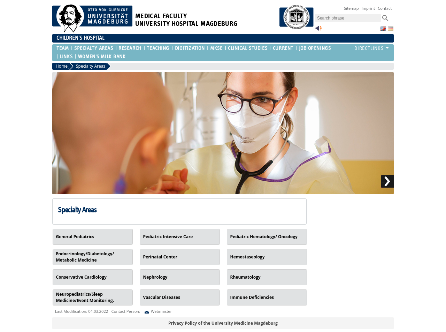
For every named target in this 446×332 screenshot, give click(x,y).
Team (62, 48)
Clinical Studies (247, 48)
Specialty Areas (93, 48)
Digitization (190, 48)
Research (129, 48)
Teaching (158, 48)
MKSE (216, 48)
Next (387, 181)
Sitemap (351, 8)
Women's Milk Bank (102, 56)
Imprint (368, 8)
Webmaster (161, 311)
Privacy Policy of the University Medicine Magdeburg (223, 323)
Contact (385, 8)
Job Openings (315, 48)
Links (66, 56)
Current (283, 48)
